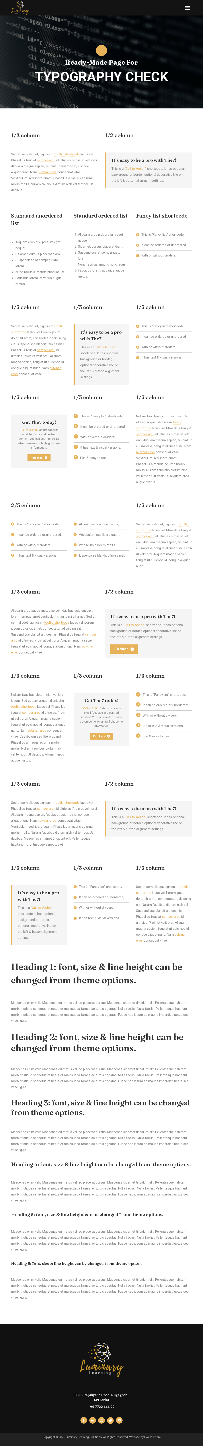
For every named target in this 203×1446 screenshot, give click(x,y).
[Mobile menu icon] (187, 8)
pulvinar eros (47, 172)
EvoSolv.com (152, 1437)
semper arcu (46, 160)
